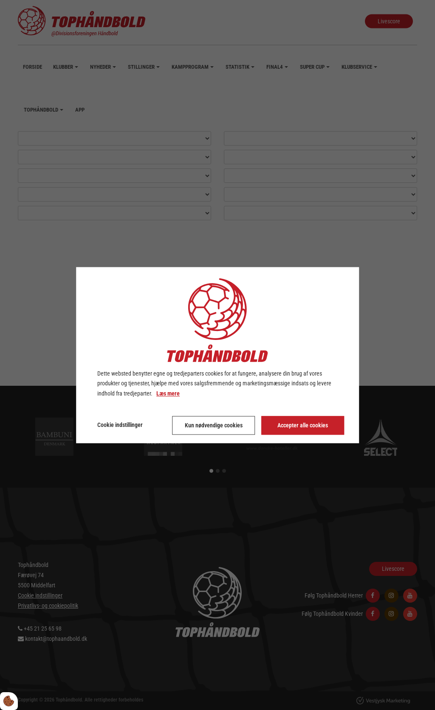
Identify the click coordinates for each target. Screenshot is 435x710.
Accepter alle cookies (302, 425)
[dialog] (217, 355)
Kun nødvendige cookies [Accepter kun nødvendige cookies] (214, 425)
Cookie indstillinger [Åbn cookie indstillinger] (120, 424)
